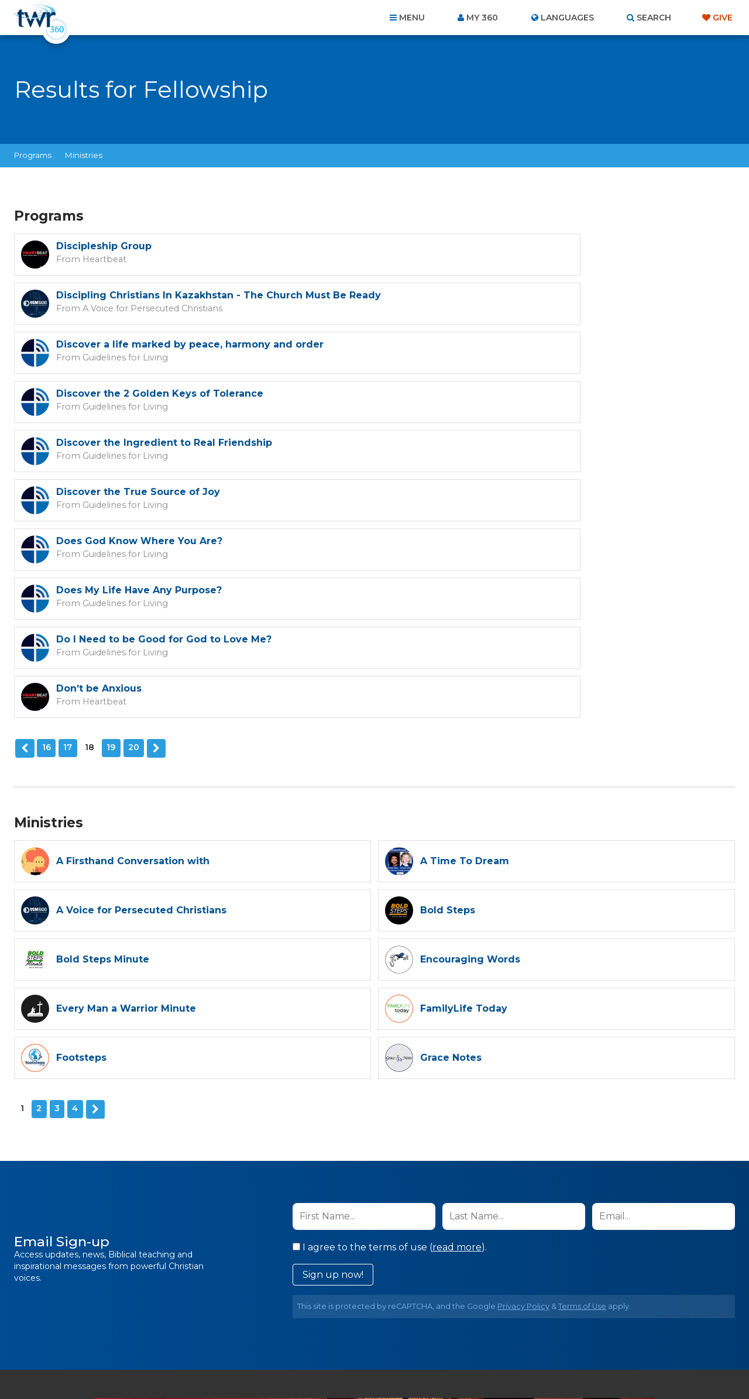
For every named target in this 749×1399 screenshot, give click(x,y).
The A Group (459, 1363)
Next (154, 511)
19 (109, 511)
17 (66, 511)
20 (132, 511)
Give (723, 17)
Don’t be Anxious (463, 452)
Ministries (83, 155)
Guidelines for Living (117, 317)
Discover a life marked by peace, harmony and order (190, 304)
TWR (381, 1363)
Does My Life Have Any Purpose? (503, 402)
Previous (24, 511)
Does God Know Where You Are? (139, 402)
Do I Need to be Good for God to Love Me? (164, 452)
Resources (574, 1336)
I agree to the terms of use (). (390, 1008)
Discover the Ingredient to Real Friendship (164, 353)
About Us (212, 1336)
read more (457, 1008)
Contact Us (275, 1336)
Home (161, 1336)
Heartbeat (98, 258)
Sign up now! (333, 1035)
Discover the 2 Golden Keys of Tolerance (523, 304)
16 (45, 511)
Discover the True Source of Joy (502, 353)
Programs (32, 155)
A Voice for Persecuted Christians (507, 270)
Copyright (507, 1336)
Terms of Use (582, 1067)
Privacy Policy (523, 1067)
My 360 (482, 17)
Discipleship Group (104, 246)
